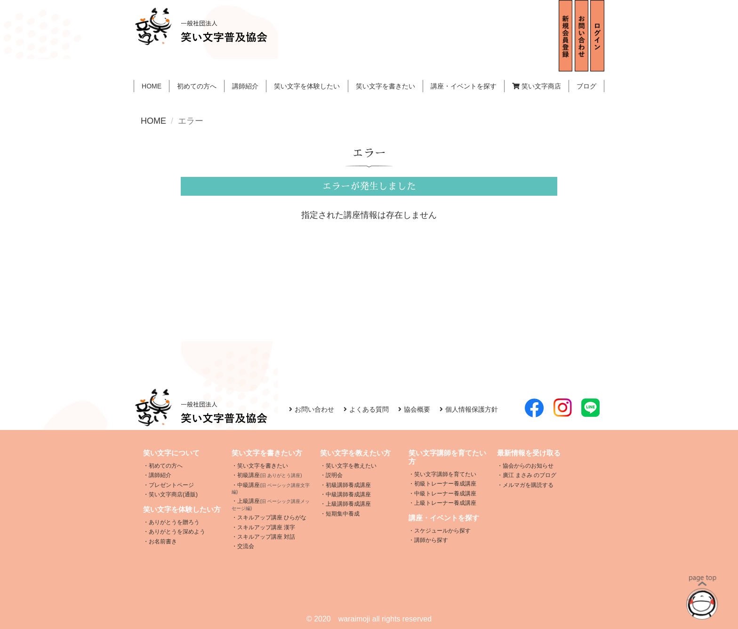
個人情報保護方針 (469, 409)
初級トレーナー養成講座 (445, 483)
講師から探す (431, 540)
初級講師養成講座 (348, 485)
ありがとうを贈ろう (174, 522)
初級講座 (269, 475)
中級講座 (271, 488)
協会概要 (414, 409)
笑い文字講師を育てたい (445, 474)
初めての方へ (197, 86)
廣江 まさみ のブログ (530, 475)
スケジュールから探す (442, 530)
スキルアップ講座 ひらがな (271, 517)
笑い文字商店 (536, 86)
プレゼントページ (171, 485)
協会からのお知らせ (528, 465)
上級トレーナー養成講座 (445, 503)
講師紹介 (245, 86)
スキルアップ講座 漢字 (266, 527)
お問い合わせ (311, 409)
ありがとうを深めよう (177, 531)
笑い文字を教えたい (351, 465)
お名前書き (163, 541)
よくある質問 (366, 409)
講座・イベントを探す (464, 86)
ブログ (586, 86)
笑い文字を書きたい (262, 465)
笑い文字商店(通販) (173, 494)
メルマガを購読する (528, 485)
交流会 (245, 546)
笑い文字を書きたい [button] (385, 86)
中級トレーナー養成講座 (445, 493)
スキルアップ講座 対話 (266, 536)
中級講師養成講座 (348, 494)
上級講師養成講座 (348, 504)
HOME (151, 86)
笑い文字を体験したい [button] (307, 86)
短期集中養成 (343, 513)
